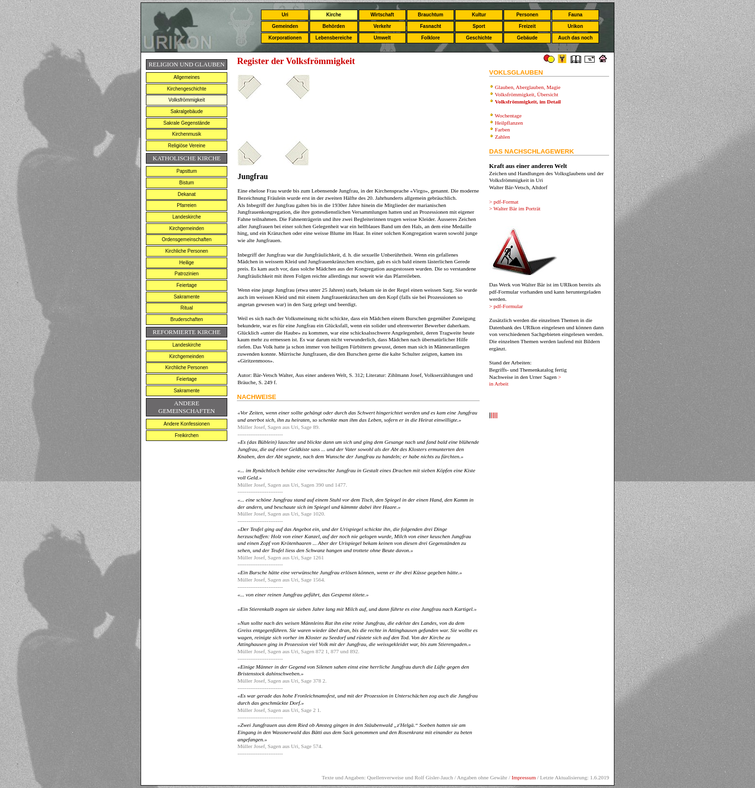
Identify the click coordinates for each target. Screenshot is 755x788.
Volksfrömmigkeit (187, 100)
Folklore (430, 37)
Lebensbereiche (333, 37)
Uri (285, 14)
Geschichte (479, 37)
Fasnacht (430, 26)
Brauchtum (430, 14)
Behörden (334, 26)
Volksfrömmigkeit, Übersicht (527, 94)
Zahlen (502, 137)
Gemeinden (285, 26)
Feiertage (187, 285)
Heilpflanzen (509, 123)
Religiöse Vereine (187, 145)
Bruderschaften (186, 319)
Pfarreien (186, 205)
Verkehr (382, 26)
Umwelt (382, 37)
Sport (479, 26)
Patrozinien (187, 273)
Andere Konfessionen (187, 423)
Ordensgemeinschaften (186, 239)
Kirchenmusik (186, 134)
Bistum (186, 182)
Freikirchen (186, 435)
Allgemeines (186, 77)
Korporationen (284, 37)
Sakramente (187, 296)
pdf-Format (506, 202)
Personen (527, 14)
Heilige (186, 262)
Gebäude (527, 37)
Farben (502, 129)
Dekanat (186, 194)
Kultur (479, 14)
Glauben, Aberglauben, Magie (527, 87)
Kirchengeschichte (187, 88)
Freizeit (527, 26)
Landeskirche (186, 217)
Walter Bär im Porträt (517, 208)
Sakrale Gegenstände (186, 123)
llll (494, 416)
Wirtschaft (382, 14)
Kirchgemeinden (186, 228)
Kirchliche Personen (186, 251)
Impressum (523, 777)
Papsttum (187, 171)
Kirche (333, 14)
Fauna (575, 14)
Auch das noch (575, 37)
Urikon (575, 26)
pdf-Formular (508, 306)
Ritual (187, 307)
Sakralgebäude (186, 111)
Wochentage (508, 115)
